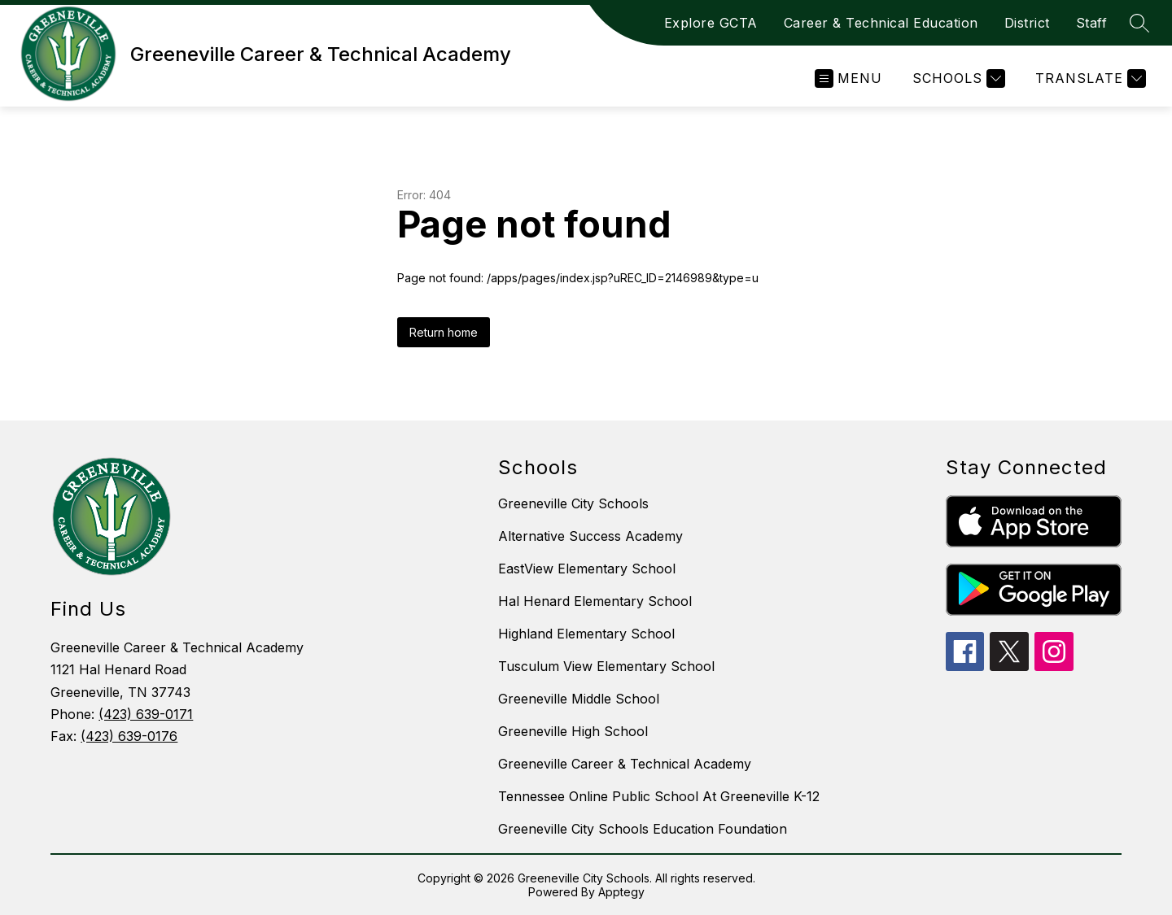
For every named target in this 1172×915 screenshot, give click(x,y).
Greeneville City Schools (573, 503)
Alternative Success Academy (590, 536)
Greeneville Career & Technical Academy (624, 764)
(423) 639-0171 (145, 714)
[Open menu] (848, 78)
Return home (443, 332)
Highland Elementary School (586, 633)
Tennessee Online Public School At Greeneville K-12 (659, 796)
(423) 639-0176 (129, 736)
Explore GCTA (711, 23)
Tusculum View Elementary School (606, 666)
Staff (1092, 23)
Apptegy (621, 892)
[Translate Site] (1088, 78)
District (1027, 23)
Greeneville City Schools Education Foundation (642, 829)
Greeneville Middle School (578, 699)
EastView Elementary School (587, 568)
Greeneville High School (573, 731)
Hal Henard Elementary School (595, 601)
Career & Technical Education (881, 23)
